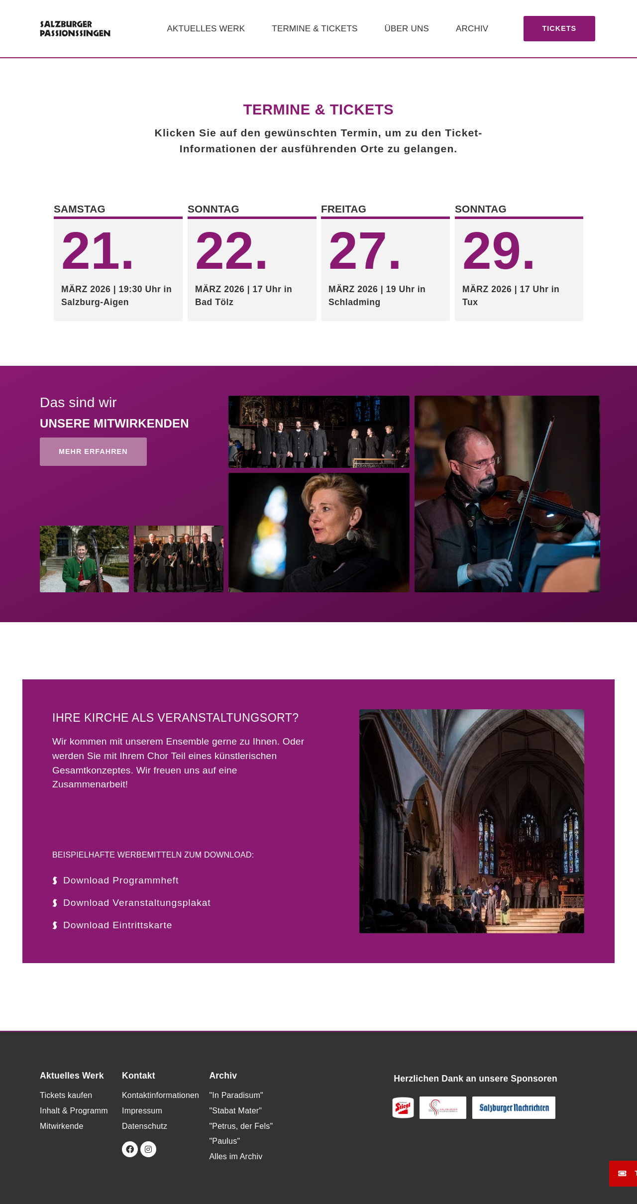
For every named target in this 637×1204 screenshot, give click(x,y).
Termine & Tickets (314, 28)
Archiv (472, 28)
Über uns (407, 28)
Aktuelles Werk (206, 28)
